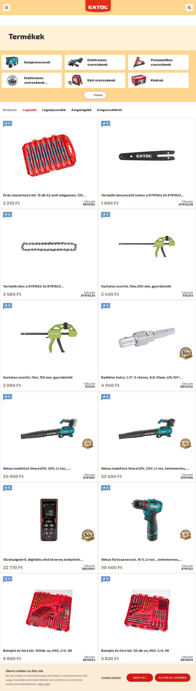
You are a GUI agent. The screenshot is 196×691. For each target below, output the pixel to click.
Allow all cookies (173, 677)
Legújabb (30, 110)
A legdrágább (81, 110)
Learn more (43, 684)
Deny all (139, 677)
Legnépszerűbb (54, 110)
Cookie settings (111, 677)
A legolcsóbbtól (109, 110)
